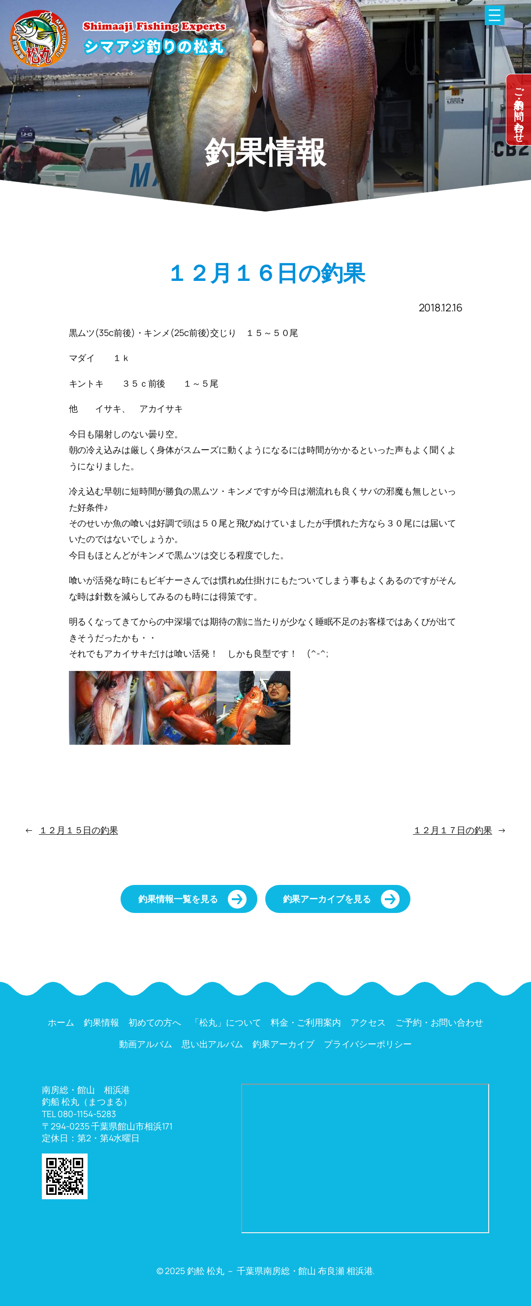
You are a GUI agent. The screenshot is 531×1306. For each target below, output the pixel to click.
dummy (518, 109)
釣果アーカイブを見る (327, 899)
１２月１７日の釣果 (452, 830)
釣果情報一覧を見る (178, 899)
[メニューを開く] (494, 15)
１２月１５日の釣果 (78, 830)
